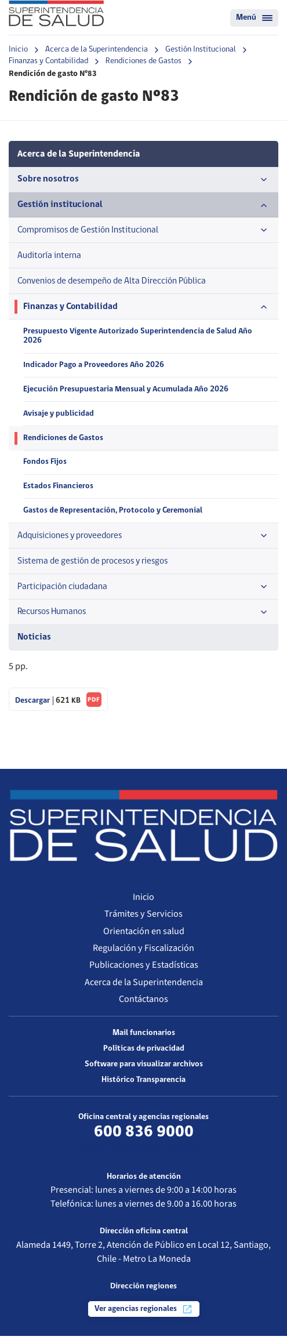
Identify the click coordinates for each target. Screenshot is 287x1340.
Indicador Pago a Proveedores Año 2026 (94, 367)
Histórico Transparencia (143, 1084)
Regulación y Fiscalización (143, 951)
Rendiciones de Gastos (143, 61)
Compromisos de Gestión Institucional (143, 231)
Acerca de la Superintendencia (96, 49)
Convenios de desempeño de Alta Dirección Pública (113, 281)
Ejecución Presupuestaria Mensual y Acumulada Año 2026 (126, 391)
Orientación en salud (143, 935)
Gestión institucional (143, 205)
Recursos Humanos (143, 616)
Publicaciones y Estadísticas (143, 969)
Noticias (34, 641)
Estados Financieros (58, 489)
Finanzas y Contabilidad (48, 61)
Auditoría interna (49, 256)
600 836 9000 (144, 1136)
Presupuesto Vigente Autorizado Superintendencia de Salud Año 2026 (139, 338)
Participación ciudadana (143, 590)
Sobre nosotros (143, 180)
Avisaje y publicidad (59, 416)
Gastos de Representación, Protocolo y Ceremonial (113, 514)
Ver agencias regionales (144, 1313)
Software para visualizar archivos (144, 1068)
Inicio (18, 49)
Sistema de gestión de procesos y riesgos (96, 564)
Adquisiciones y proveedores (143, 538)
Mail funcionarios (143, 1037)
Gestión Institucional (200, 49)
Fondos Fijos (45, 465)
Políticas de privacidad (143, 1052)
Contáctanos (143, 1003)
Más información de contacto (143, 1153)
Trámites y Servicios (143, 918)
